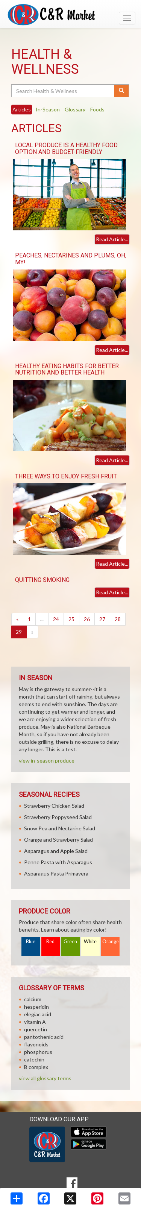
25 (71, 619)
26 (87, 619)
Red (50, 941)
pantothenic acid (44, 1037)
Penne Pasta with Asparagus (58, 862)
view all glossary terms (45, 1078)
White (90, 941)
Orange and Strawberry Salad (58, 839)
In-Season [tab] (48, 109)
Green (70, 941)
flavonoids (36, 1044)
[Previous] (17, 619)
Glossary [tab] (75, 109)
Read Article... (112, 239)
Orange (110, 941)
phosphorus (38, 1052)
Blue (30, 941)
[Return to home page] (70, 15)
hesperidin (36, 1006)
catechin (34, 1059)
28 (118, 619)
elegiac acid (37, 1014)
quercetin (35, 1029)
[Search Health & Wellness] (63, 90)
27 (102, 619)
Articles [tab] (21, 109)
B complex (36, 1067)
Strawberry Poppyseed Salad (58, 817)
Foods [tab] (97, 109)
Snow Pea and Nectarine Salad (59, 828)
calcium (32, 999)
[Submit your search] (121, 90)
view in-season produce (46, 760)
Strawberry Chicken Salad (54, 805)
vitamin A (35, 1022)
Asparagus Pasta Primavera (56, 873)
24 (56, 619)
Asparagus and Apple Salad (56, 851)
